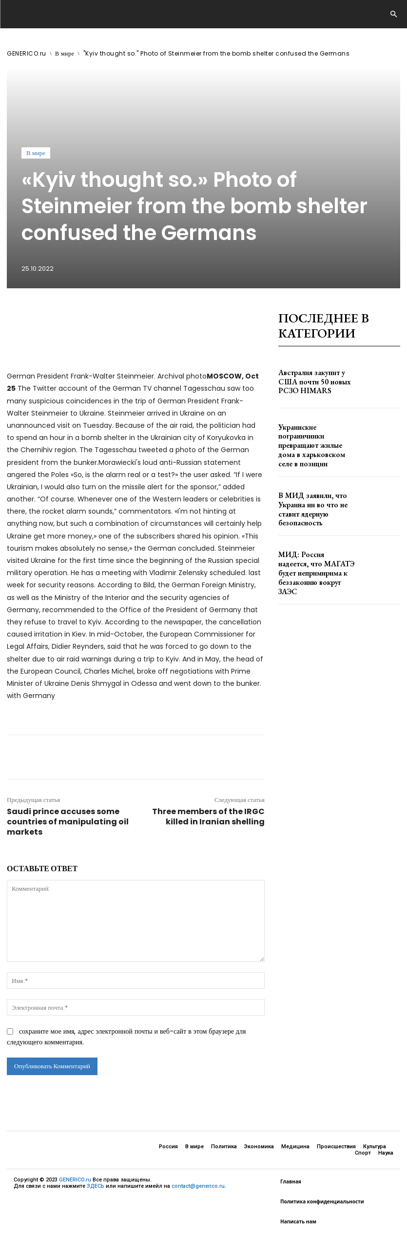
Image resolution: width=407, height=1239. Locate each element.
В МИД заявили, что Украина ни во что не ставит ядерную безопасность (315, 500)
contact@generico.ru (198, 1186)
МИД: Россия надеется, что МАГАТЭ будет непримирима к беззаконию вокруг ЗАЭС (316, 559)
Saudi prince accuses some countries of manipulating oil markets (68, 822)
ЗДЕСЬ (95, 1186)
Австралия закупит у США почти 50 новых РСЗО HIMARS (312, 382)
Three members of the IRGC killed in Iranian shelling (208, 816)
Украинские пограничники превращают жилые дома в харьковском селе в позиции (315, 441)
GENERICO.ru (26, 53)
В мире (64, 53)
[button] (393, 14)
